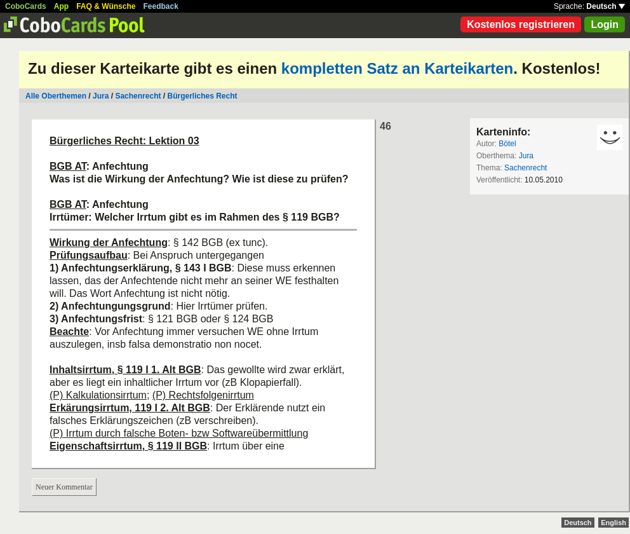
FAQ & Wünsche (105, 6)
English (613, 522)
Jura (101, 96)
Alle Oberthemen (55, 96)
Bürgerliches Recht (202, 96)
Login (605, 24)
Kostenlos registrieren (521, 24)
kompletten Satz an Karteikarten (397, 68)
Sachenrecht (138, 96)
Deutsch (605, 6)
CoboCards (25, 6)
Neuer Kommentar (64, 487)
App (61, 6)
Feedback (161, 6)
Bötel (507, 143)
